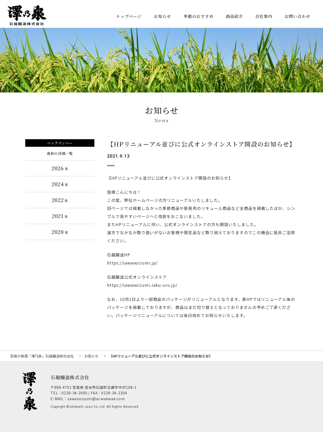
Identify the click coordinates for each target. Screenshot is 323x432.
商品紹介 (234, 16)
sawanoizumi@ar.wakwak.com (96, 398)
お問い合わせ (297, 16)
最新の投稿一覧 (60, 153)
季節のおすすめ (198, 16)
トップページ (129, 16)
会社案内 (263, 16)
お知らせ (162, 16)
